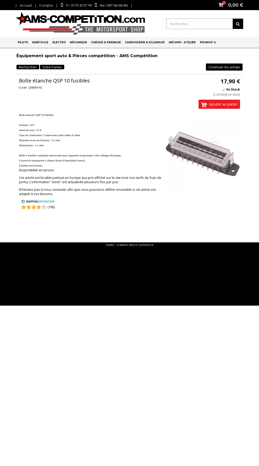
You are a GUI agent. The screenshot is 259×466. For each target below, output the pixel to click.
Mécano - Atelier (182, 42)
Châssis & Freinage (106, 42)
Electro (59, 42)
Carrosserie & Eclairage (145, 42)
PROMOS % (208, 42)
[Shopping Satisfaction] (37, 202)
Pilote (23, 42)
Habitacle (40, 42)
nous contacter (55, 189)
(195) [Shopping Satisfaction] (51, 207)
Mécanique (78, 42)
